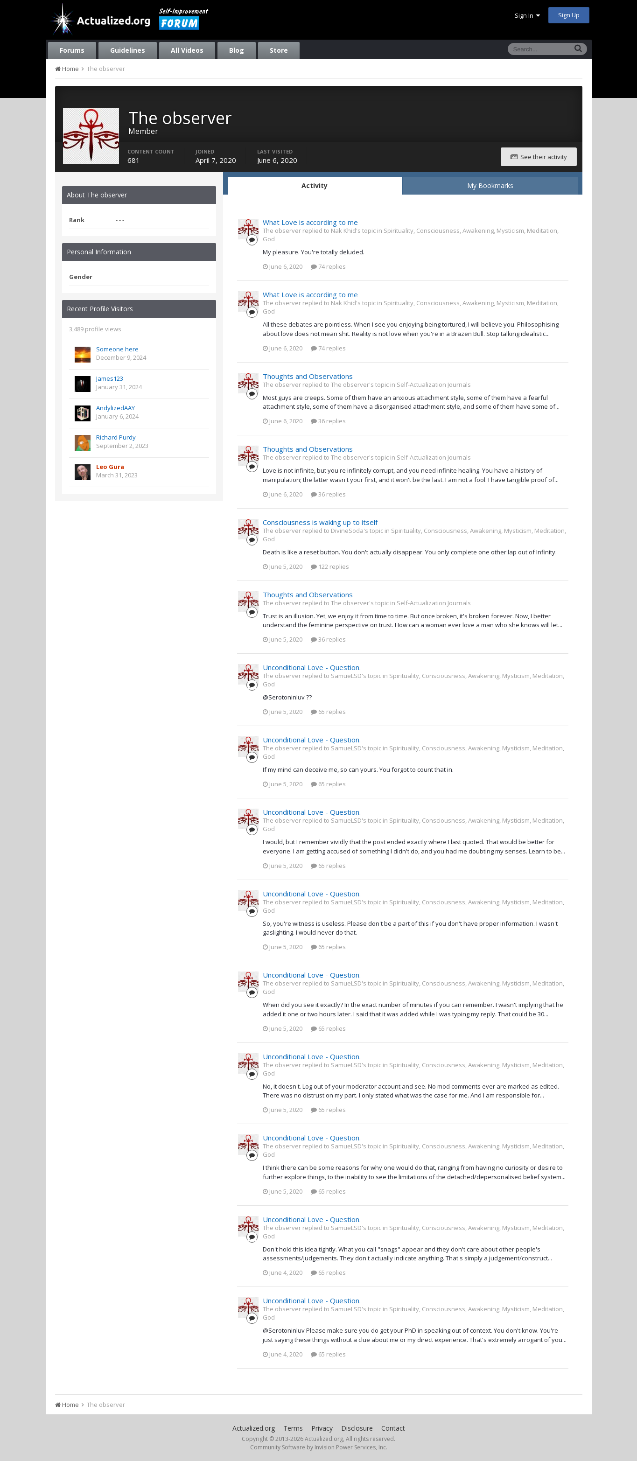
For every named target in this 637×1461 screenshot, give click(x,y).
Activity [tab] (314, 185)
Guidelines (127, 50)
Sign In (527, 15)
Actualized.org (253, 1428)
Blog (236, 50)
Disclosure (357, 1428)
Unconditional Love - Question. (312, 667)
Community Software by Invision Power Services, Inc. (318, 1447)
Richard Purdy (116, 437)
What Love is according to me (310, 222)
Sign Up (569, 15)
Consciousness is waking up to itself (320, 522)
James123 (109, 378)
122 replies (330, 566)
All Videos (187, 50)
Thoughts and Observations (308, 376)
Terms (293, 1428)
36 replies (328, 421)
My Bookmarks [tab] (490, 185)
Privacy (322, 1428)
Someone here (117, 349)
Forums (72, 50)
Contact (393, 1428)
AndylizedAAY (115, 408)
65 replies (328, 711)
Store (279, 50)
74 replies (328, 266)
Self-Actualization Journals (434, 384)
